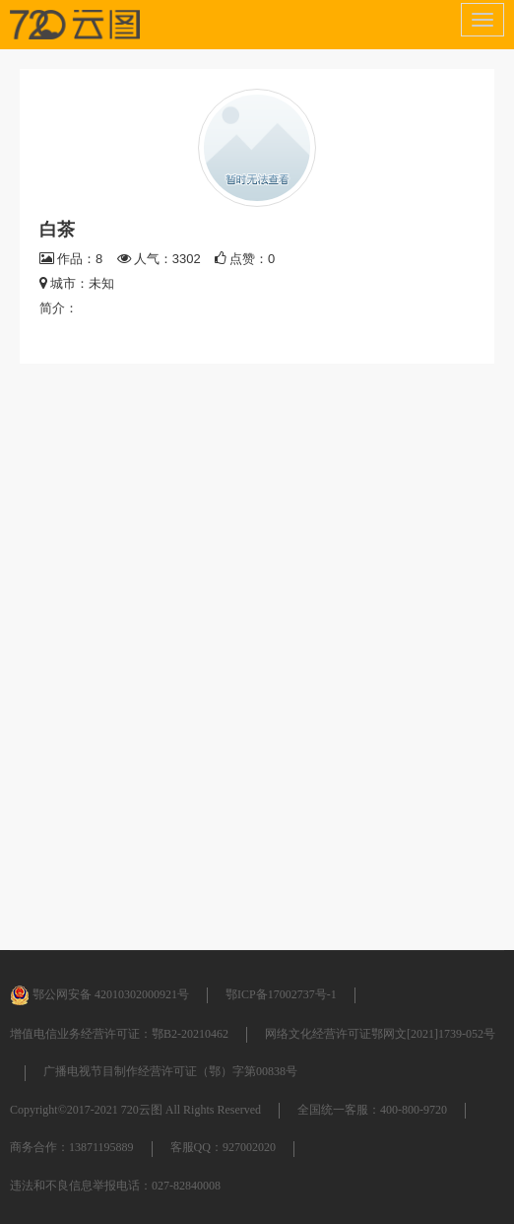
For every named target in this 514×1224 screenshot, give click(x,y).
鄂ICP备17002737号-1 (281, 994)
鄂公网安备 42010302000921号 (99, 994)
